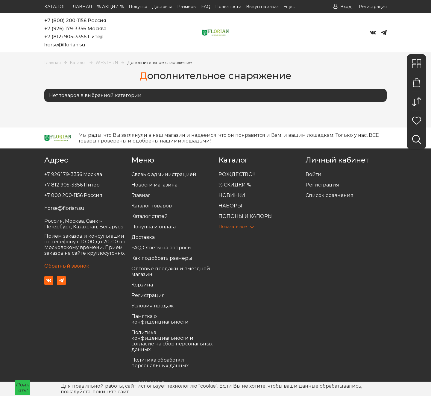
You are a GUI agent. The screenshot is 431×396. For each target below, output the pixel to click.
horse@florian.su (64, 45)
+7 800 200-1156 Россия (73, 195)
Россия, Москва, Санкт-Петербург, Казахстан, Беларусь (83, 224)
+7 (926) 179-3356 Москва (75, 28)
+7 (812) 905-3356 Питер (74, 37)
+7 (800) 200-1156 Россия (75, 20)
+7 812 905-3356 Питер (72, 185)
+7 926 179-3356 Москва (73, 174)
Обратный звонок (66, 266)
